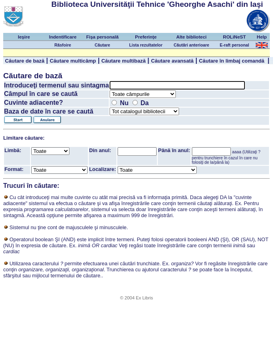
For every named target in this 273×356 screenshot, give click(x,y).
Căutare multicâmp (73, 61)
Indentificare (62, 37)
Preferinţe (146, 37)
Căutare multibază (124, 61)
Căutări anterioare (191, 45)
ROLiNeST (234, 37)
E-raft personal (234, 45)
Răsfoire (63, 45)
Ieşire (24, 37)
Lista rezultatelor (146, 45)
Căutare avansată (172, 61)
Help (262, 37)
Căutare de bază (24, 61)
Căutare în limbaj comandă (232, 61)
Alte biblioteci (191, 37)
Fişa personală (102, 37)
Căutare (102, 45)
